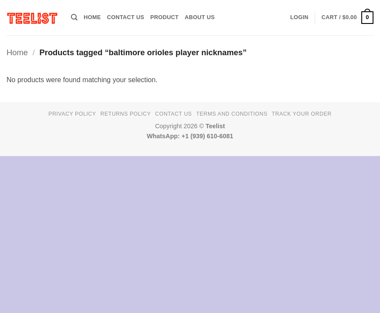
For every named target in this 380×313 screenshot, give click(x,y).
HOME (92, 17)
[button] (299, 17)
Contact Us (126, 17)
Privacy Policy (72, 114)
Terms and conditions (232, 114)
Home (17, 52)
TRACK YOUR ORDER (301, 114)
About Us (200, 17)
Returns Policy (126, 114)
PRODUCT (164, 17)
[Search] (74, 17)
